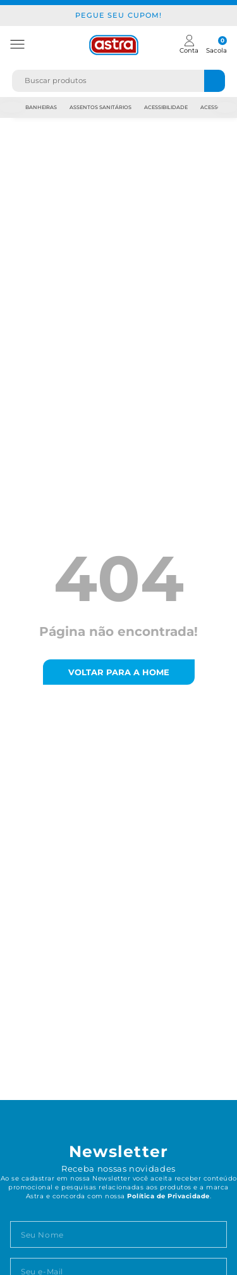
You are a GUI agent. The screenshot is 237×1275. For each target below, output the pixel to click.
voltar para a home (118, 672)
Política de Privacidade (168, 1196)
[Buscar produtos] (215, 81)
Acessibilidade (166, 107)
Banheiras (41, 107)
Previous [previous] (12, 107)
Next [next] (226, 107)
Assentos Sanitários (100, 107)
